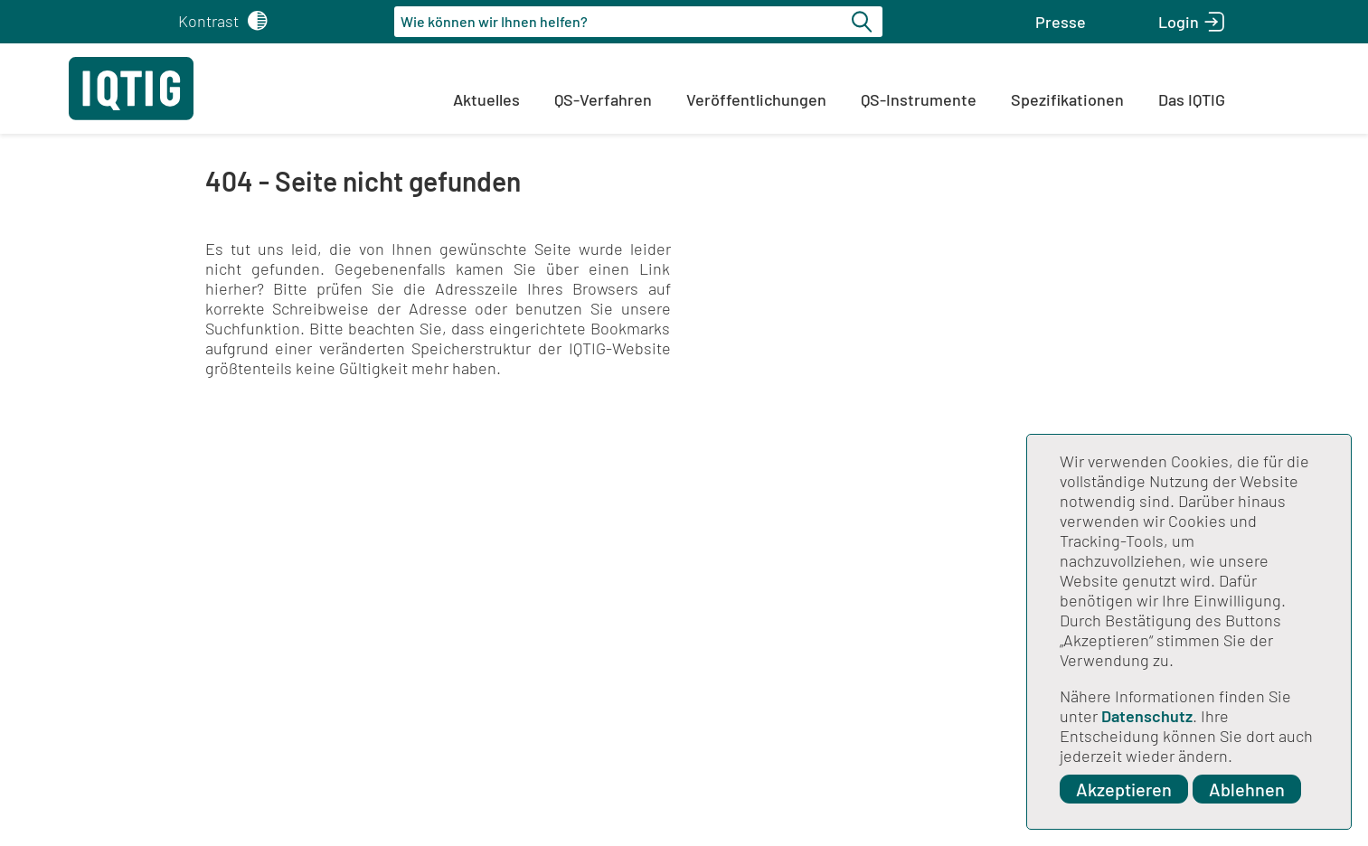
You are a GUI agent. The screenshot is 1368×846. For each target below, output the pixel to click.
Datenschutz (1147, 716)
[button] (1060, 21)
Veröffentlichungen (756, 99)
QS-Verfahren (603, 99)
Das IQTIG (1191, 99)
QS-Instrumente (918, 99)
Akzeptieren (1124, 789)
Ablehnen (1247, 789)
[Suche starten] (864, 21)
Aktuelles (486, 99)
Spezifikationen (1067, 99)
